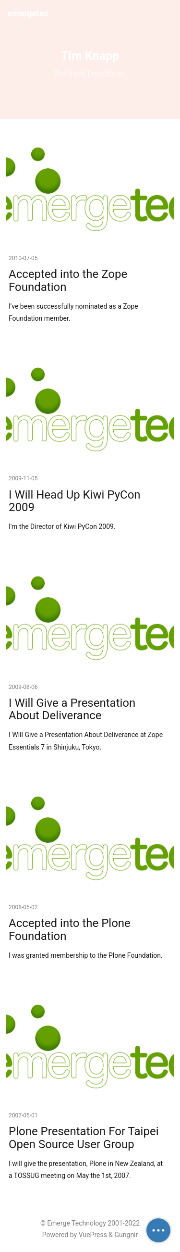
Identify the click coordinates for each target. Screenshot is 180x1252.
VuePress (93, 1235)
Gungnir (126, 1235)
